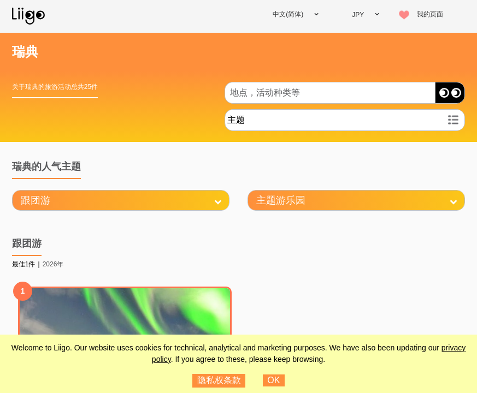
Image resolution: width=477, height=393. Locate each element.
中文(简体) (288, 14)
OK (273, 380)
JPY (358, 15)
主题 (236, 119)
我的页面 (430, 14)
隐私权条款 (219, 380)
